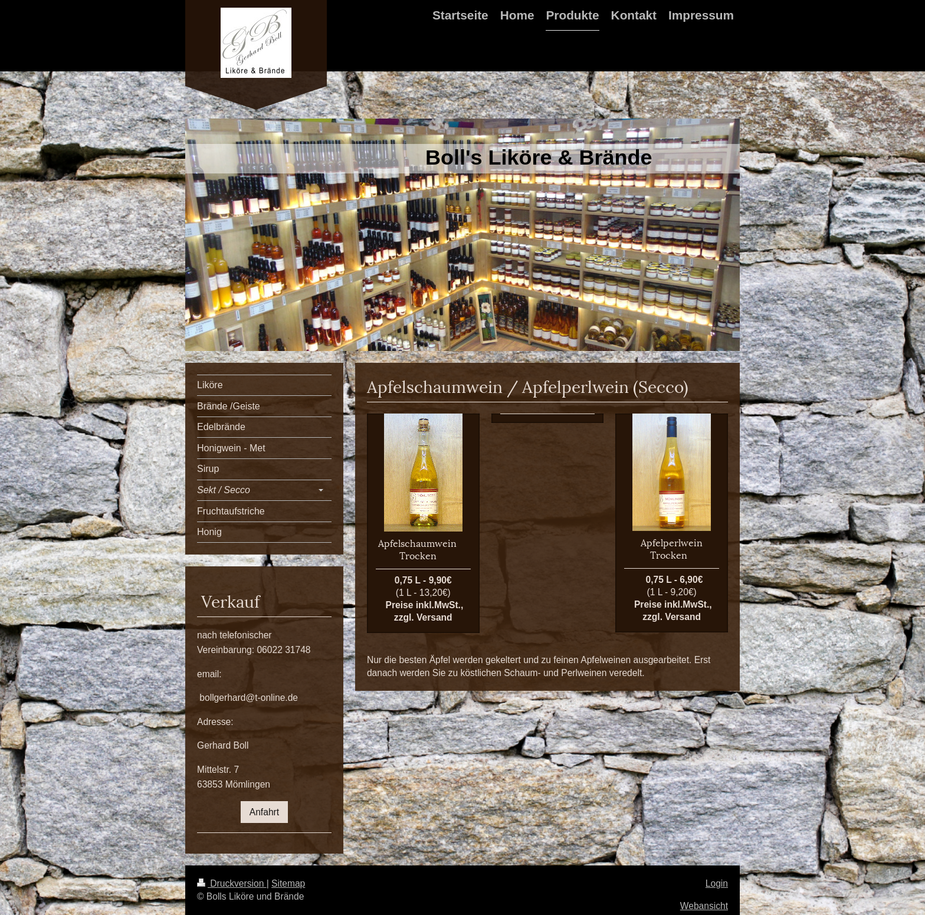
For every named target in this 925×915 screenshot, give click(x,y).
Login (717, 883)
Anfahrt (264, 812)
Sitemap (288, 883)
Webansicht (704, 906)
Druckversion (232, 883)
